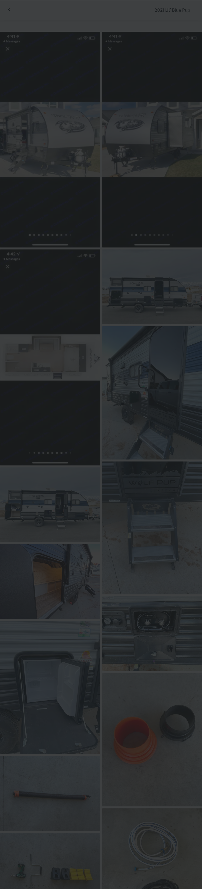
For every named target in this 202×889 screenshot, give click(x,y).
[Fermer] (190, 12)
